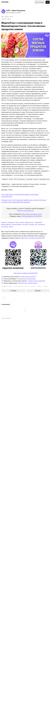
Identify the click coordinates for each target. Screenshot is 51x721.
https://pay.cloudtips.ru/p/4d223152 (33, 238)
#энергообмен (17, 224)
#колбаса (41, 224)
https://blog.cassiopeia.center (32, 214)
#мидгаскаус (29, 222)
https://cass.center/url (28, 276)
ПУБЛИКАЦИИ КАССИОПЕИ (31, 216)
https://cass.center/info (37, 281)
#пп (36, 224)
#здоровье (38, 222)
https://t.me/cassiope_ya (25, 210)
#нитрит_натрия (28, 224)
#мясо (11, 227)
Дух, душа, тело (7, 16)
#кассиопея (20, 222)
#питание (4, 227)
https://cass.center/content (28, 283)
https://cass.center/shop (27, 279)
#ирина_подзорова (8, 222)
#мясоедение (6, 224)
